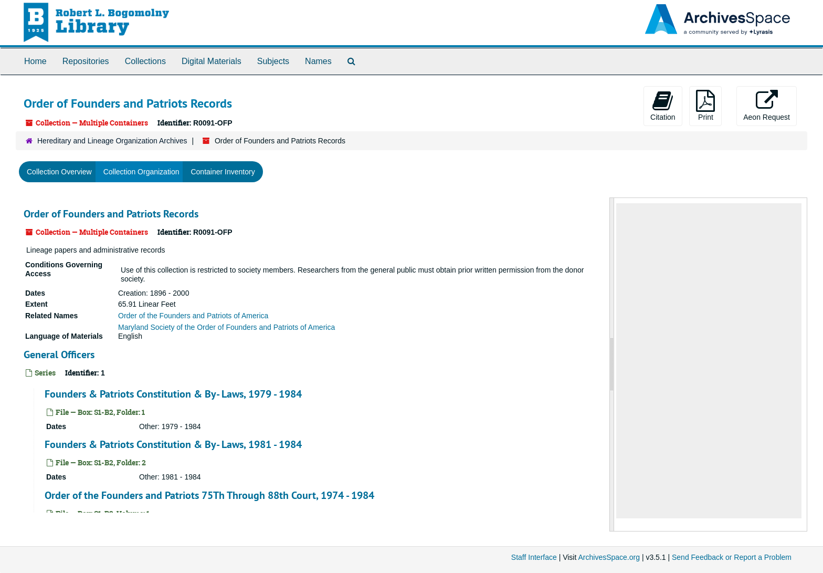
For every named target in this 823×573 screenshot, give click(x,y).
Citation (662, 105)
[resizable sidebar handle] (612, 364)
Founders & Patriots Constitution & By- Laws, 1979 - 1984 (173, 394)
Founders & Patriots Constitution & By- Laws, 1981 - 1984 (173, 444)
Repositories (85, 61)
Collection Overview (59, 172)
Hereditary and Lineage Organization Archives (112, 141)
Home (35, 61)
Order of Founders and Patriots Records (111, 214)
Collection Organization (141, 172)
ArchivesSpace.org (609, 557)
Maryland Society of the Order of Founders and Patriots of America (226, 327)
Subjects (273, 61)
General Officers (59, 354)
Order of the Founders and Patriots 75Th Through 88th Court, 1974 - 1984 (209, 495)
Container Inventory (223, 172)
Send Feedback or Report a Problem (732, 557)
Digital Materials (211, 61)
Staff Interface (534, 557)
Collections (145, 61)
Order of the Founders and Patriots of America (193, 315)
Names (318, 61)
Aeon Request (766, 105)
